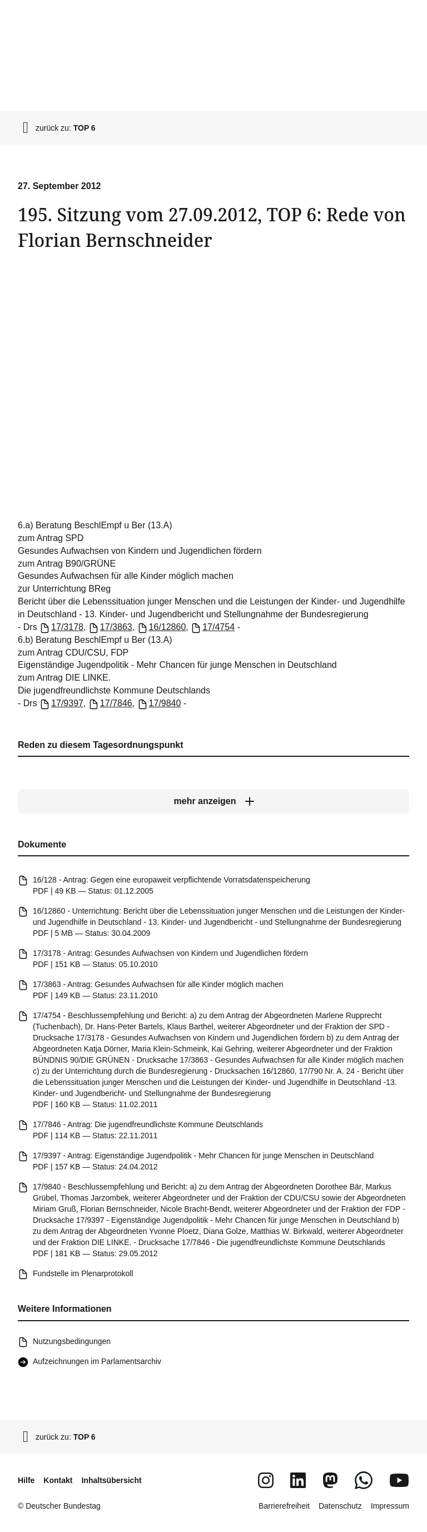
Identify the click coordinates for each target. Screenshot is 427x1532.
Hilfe (26, 1480)
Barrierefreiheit (284, 1505)
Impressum (390, 1505)
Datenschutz (340, 1505)
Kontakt (57, 1480)
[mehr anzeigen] (213, 801)
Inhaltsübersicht (111, 1480)
